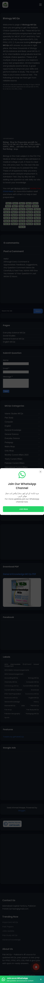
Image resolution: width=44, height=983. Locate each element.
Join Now (23, 509)
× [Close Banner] (41, 979)
